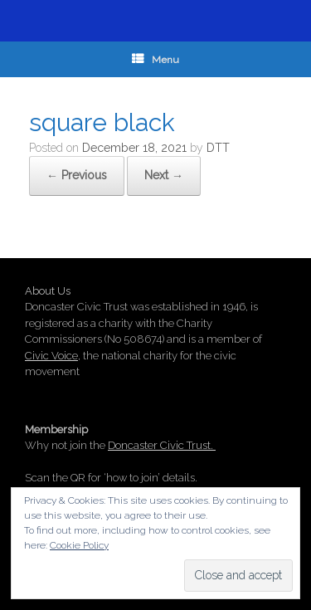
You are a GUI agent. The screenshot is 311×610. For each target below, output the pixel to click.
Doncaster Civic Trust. (162, 445)
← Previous (76, 175)
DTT (218, 147)
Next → (163, 175)
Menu (155, 60)
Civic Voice (51, 355)
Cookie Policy (79, 545)
